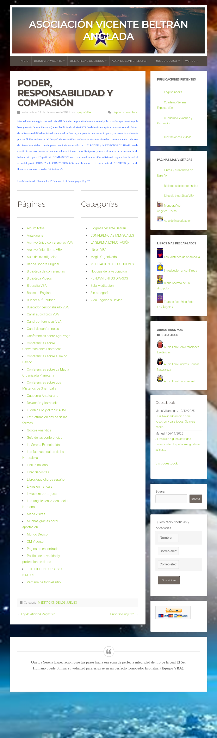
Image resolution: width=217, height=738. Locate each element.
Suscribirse (169, 620)
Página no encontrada (42, 549)
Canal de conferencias (43, 329)
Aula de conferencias (129, 60)
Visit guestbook (166, 503)
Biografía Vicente (48, 60)
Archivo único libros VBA (44, 250)
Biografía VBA (37, 286)
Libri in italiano (37, 465)
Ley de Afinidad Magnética (38, 614)
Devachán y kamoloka (42, 403)
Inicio (24, 60)
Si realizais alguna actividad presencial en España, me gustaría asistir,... (175, 483)
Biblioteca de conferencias (46, 271)
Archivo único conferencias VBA (50, 242)
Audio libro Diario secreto (182, 416)
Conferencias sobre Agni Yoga (48, 336)
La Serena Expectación (43, 445)
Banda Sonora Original (43, 264)
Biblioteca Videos (39, 278)
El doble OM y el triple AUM (46, 410)
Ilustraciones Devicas (179, 139)
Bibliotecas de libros (87, 60)
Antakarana (35, 235)
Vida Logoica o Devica (106, 300)
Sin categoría (100, 293)
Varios (190, 60)
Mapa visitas (36, 514)
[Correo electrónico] (168, 591)
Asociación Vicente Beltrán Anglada (108, 30)
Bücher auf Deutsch (41, 300)
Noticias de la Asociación (109, 271)
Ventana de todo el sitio (44, 582)
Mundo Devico (37, 534)
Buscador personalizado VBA (48, 307)
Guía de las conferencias (44, 437)
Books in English (39, 293)
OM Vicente (35, 542)
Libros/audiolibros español (46, 479)
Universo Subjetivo (122, 614)
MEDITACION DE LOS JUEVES (112, 264)
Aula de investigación (42, 257)
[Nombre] (168, 577)
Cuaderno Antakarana (42, 396)
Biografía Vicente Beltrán (108, 228)
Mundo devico (166, 60)
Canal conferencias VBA (44, 321)
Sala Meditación (102, 286)
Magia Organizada (104, 257)
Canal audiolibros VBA (43, 314)
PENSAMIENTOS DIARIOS (109, 278)
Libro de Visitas (38, 472)
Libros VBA (98, 250)
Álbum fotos (36, 228)
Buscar (160, 531)
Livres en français (39, 486)
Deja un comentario (125, 112)
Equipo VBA (83, 112)
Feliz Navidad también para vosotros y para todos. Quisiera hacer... (177, 458)
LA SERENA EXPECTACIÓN (110, 242)
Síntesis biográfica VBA (181, 206)
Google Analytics (39, 430)
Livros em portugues (42, 494)
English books (174, 93)
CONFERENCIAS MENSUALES (112, 235)
